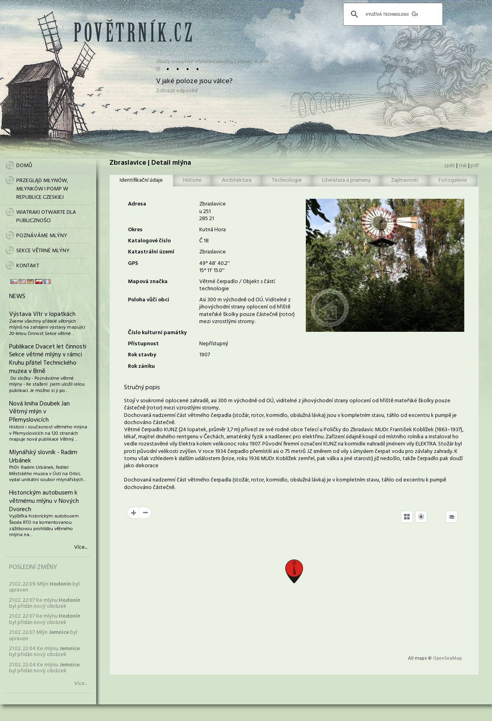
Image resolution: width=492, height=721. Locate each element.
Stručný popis (142, 387)
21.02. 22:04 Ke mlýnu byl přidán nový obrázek (44, 651)
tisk (463, 165)
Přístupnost (143, 343)
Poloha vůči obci (148, 299)
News (17, 296)
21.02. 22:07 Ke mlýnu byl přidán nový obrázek (44, 603)
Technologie (287, 180)
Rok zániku (141, 366)
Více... (80, 547)
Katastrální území (151, 252)
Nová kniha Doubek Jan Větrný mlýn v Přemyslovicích (39, 412)
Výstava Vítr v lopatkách (42, 314)
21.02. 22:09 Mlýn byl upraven (44, 587)
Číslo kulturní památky (157, 332)
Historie (192, 180)
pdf (475, 165)
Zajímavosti (404, 180)
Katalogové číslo (149, 240)
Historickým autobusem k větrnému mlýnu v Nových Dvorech (44, 501)
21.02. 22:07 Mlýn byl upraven (43, 635)
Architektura (237, 180)
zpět (449, 165)
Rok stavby (142, 355)
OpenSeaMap (447, 658)
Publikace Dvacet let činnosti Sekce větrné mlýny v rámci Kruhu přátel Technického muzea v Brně (47, 359)
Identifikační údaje (141, 180)
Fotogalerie (453, 180)
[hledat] (392, 14)
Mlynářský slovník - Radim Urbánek (43, 456)
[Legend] (451, 516)
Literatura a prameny (346, 180)
